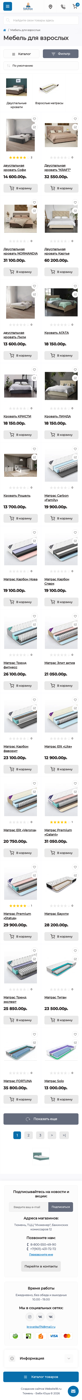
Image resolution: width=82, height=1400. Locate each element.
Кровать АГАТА (56, 333)
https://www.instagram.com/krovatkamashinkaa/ (29, 1317)
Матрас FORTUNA (17, 1081)
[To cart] (20, 188)
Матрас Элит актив (59, 663)
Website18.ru (53, 1388)
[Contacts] (63, 6)
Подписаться (61, 1207)
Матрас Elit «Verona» (19, 830)
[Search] (8, 20)
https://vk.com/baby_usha (51, 1317)
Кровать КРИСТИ (17, 416)
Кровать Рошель (16, 496)
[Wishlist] (34, 119)
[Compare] (34, 127)
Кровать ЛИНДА (57, 416)
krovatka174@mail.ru (41, 1326)
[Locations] (50, 6)
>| (64, 1135)
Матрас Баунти (56, 914)
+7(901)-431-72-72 (43, 1249)
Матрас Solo (54, 1081)
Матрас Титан (55, 997)
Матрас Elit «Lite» (58, 746)
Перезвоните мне (41, 1254)
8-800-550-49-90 (43, 1245)
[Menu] (7, 6)
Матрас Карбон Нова (20, 579)
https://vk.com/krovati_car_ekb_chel (40, 1317)
